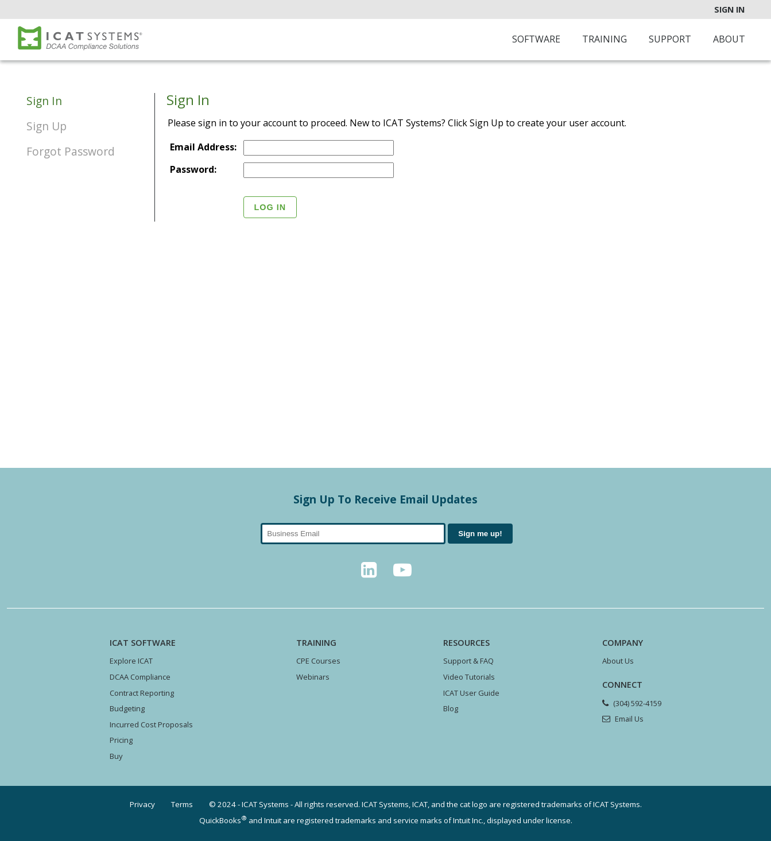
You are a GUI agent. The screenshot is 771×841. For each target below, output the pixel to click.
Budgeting (127, 708)
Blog (450, 708)
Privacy (142, 804)
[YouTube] (402, 573)
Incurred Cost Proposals (151, 724)
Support (670, 39)
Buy (116, 756)
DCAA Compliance (140, 677)
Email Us (629, 719)
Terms (182, 804)
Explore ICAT (131, 661)
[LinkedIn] (369, 573)
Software (536, 39)
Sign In (729, 9)
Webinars (313, 677)
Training (604, 39)
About (729, 39)
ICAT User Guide (471, 693)
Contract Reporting (142, 693)
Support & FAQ (468, 661)
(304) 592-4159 (637, 703)
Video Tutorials (469, 677)
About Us (618, 661)
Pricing (121, 740)
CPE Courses (318, 661)
